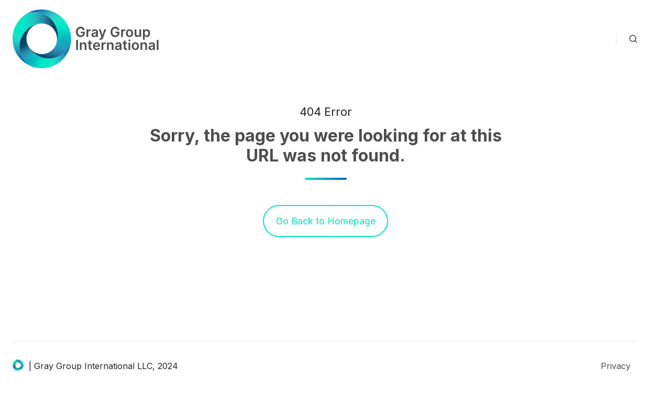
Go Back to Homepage (326, 220)
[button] (633, 39)
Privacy (616, 366)
